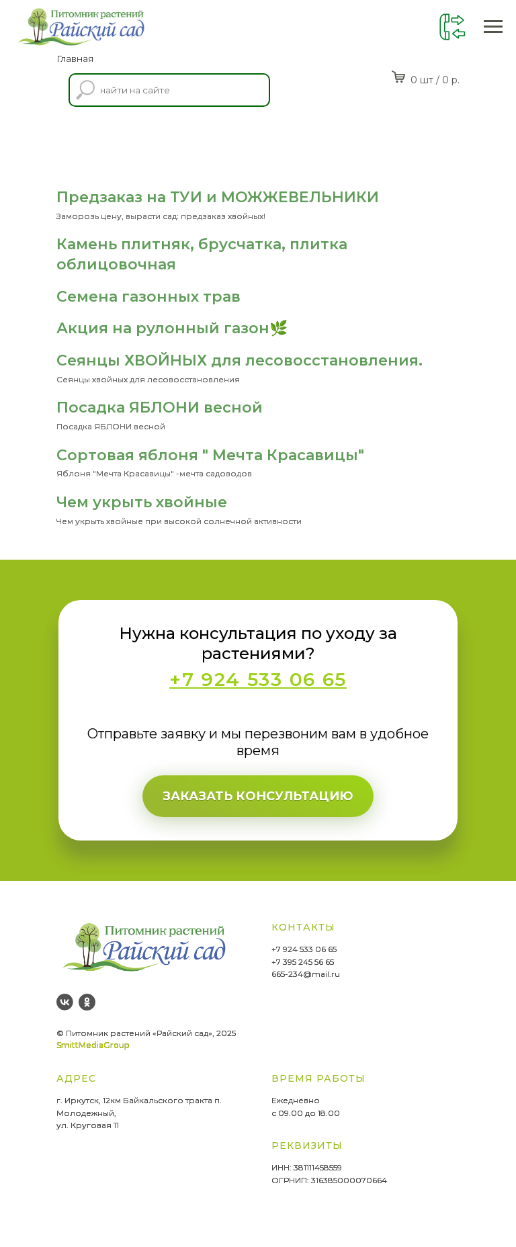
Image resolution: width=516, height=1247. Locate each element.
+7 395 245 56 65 (302, 962)
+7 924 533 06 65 (304, 949)
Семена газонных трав (148, 297)
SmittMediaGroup (92, 1045)
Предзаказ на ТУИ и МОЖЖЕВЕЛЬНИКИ (217, 197)
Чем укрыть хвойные (141, 502)
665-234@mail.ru (305, 974)
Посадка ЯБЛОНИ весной (159, 407)
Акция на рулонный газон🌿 (172, 328)
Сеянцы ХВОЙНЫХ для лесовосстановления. (239, 360)
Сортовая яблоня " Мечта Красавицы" (210, 455)
